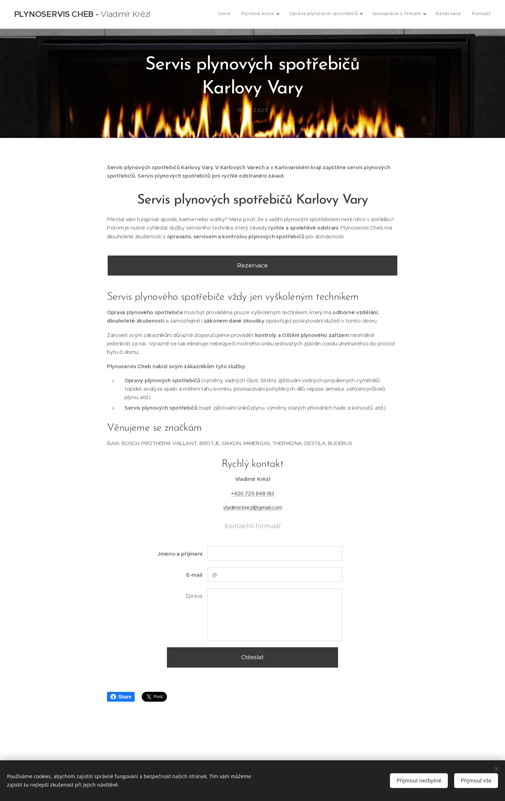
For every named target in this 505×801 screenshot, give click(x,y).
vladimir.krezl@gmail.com (252, 507)
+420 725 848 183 (252, 493)
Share (120, 697)
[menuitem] (426, 14)
